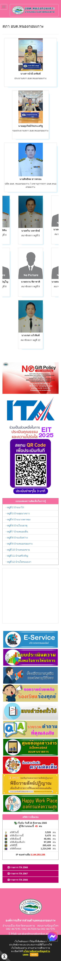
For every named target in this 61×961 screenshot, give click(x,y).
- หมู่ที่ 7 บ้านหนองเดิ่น (17, 531)
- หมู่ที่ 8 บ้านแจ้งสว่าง (17, 537)
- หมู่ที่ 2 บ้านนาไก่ (15, 507)
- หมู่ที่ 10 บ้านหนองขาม (18, 549)
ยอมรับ (34, 955)
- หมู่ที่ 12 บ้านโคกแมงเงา (18, 561)
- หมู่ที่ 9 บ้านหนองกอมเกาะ (19, 543)
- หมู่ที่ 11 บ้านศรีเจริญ (17, 555)
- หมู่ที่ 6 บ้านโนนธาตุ (16, 525)
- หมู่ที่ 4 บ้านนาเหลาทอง (18, 519)
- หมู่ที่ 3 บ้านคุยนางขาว (18, 513)
